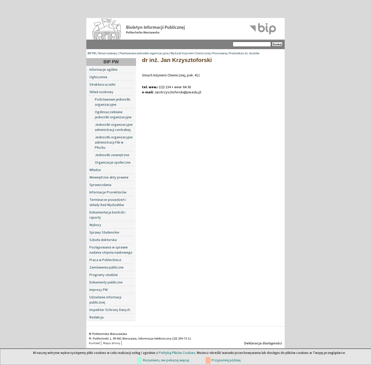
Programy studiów (103, 275)
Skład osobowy (107, 53)
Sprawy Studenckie (104, 232)
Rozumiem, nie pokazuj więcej (166, 360)
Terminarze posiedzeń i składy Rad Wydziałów (107, 202)
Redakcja (96, 317)
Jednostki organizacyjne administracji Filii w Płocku (114, 142)
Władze (95, 170)
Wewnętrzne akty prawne (109, 177)
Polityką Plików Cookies (177, 352)
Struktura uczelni (102, 84)
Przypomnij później (226, 360)
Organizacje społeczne (113, 162)
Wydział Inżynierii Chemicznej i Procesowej (199, 53)
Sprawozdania (100, 185)
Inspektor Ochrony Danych (109, 310)
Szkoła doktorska (103, 240)
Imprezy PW (98, 289)
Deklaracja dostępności (263, 343)
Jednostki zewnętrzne (112, 155)
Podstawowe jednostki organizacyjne (144, 53)
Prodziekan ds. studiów (244, 53)
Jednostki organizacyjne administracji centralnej (114, 127)
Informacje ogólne (103, 69)
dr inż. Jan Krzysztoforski (177, 60)
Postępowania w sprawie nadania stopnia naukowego (110, 250)
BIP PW (92, 53)
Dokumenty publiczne (106, 282)
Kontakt (94, 343)
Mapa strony (111, 343)
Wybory (95, 225)
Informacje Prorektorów (108, 192)
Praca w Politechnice (105, 260)
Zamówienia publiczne (106, 267)
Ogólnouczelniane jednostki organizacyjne (113, 115)
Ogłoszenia (98, 77)
